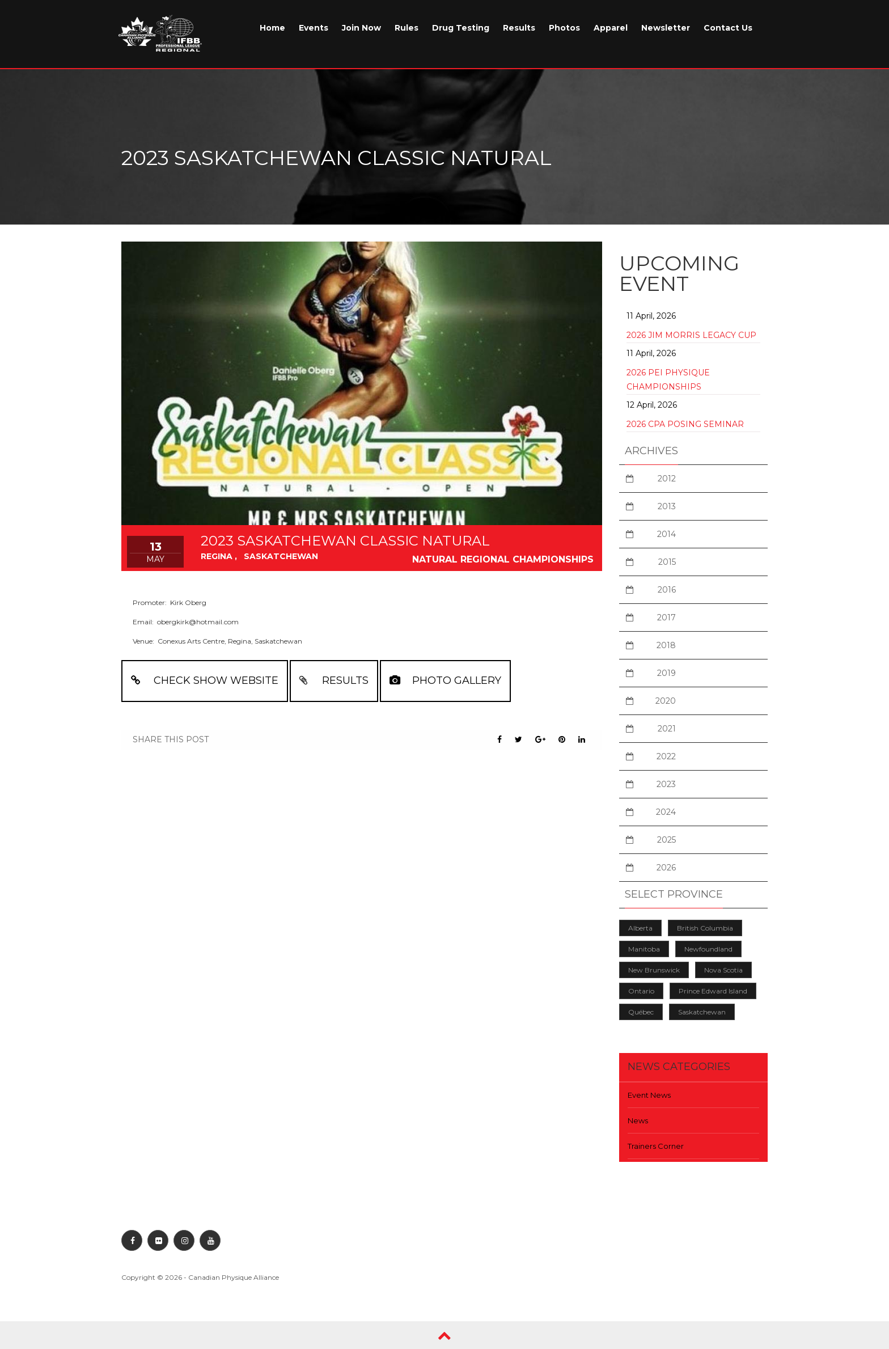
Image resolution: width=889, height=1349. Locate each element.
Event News (649, 1095)
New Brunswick (654, 970)
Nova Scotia (723, 970)
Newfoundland (708, 949)
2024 (666, 812)
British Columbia (705, 928)
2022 (666, 756)
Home (272, 28)
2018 (666, 645)
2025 (666, 840)
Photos (564, 28)
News (638, 1120)
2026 (666, 867)
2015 (667, 562)
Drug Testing (460, 28)
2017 (666, 617)
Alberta (640, 928)
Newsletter (665, 28)
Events (313, 28)
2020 (665, 701)
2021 (667, 729)
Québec (641, 1012)
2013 (667, 506)
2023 (666, 784)
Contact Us (728, 28)
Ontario (641, 991)
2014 (666, 534)
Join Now (361, 28)
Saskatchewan (702, 1012)
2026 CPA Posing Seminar (685, 424)
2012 (667, 478)
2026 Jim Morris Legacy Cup (691, 335)
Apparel (611, 28)
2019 (666, 673)
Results (519, 28)
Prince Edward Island (713, 991)
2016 (667, 590)
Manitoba (644, 949)
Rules (406, 28)
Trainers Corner (656, 1146)
